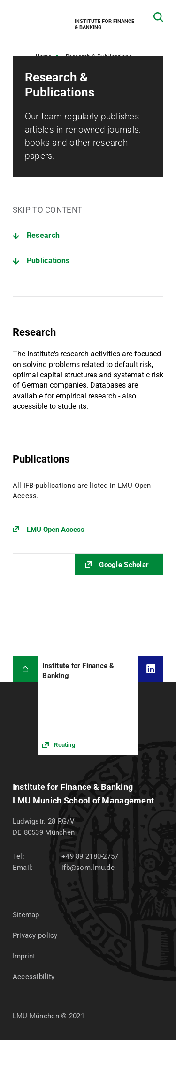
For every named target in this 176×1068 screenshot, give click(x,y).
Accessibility (34, 976)
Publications (48, 260)
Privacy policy (35, 935)
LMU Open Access (55, 529)
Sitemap (26, 915)
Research (43, 235)
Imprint (24, 956)
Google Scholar (124, 564)
